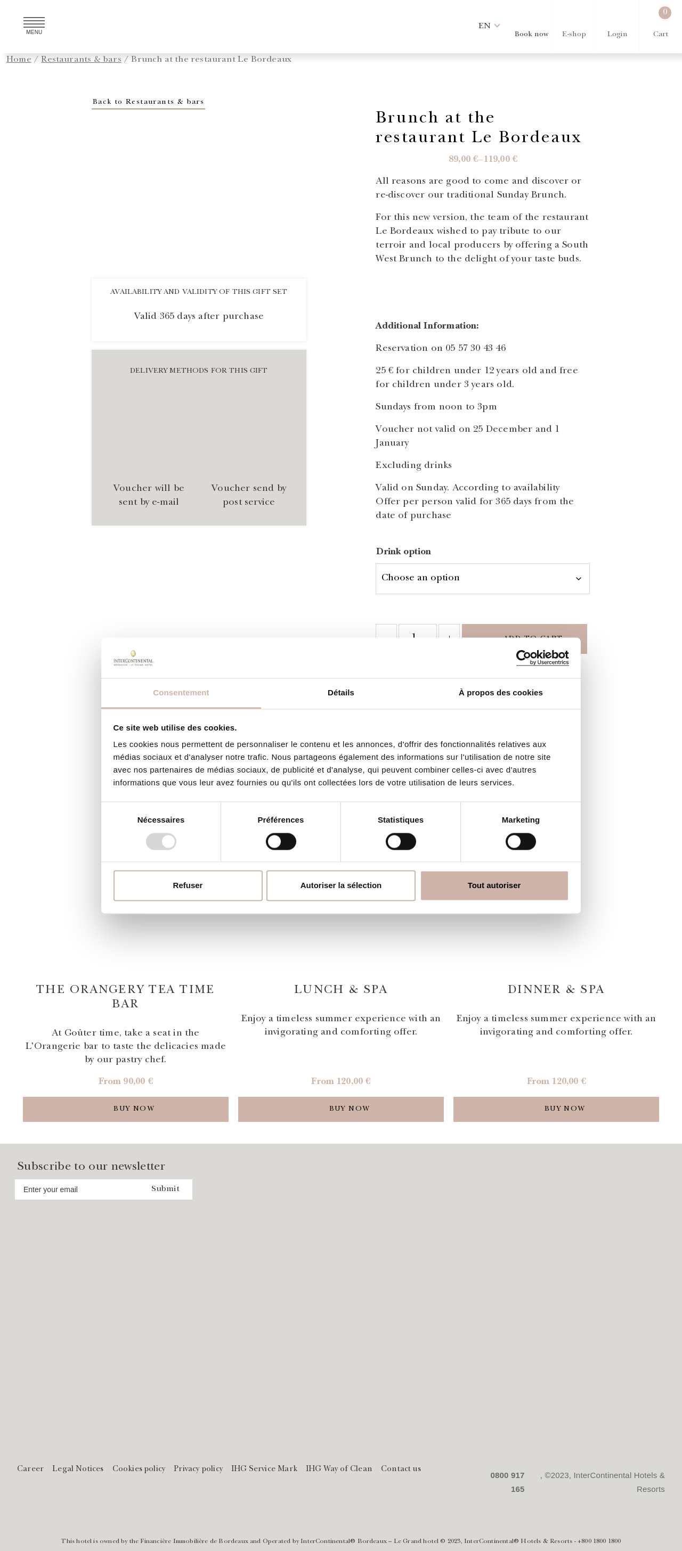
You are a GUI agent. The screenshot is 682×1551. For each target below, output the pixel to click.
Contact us (401, 1470)
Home (18, 60)
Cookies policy (139, 1470)
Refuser (188, 885)
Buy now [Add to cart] (134, 1109)
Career (30, 1470)
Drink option (403, 552)
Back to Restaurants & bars (148, 102)
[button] (484, 26)
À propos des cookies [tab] (501, 692)
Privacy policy (198, 1470)
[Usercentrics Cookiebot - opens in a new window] (522, 658)
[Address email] (77, 1189)
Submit (165, 1189)
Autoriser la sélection (341, 885)
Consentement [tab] (181, 692)
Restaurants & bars (81, 60)
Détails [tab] (341, 692)
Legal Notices (77, 1470)
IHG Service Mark (264, 1470)
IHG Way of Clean (339, 1470)
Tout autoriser (494, 885)
